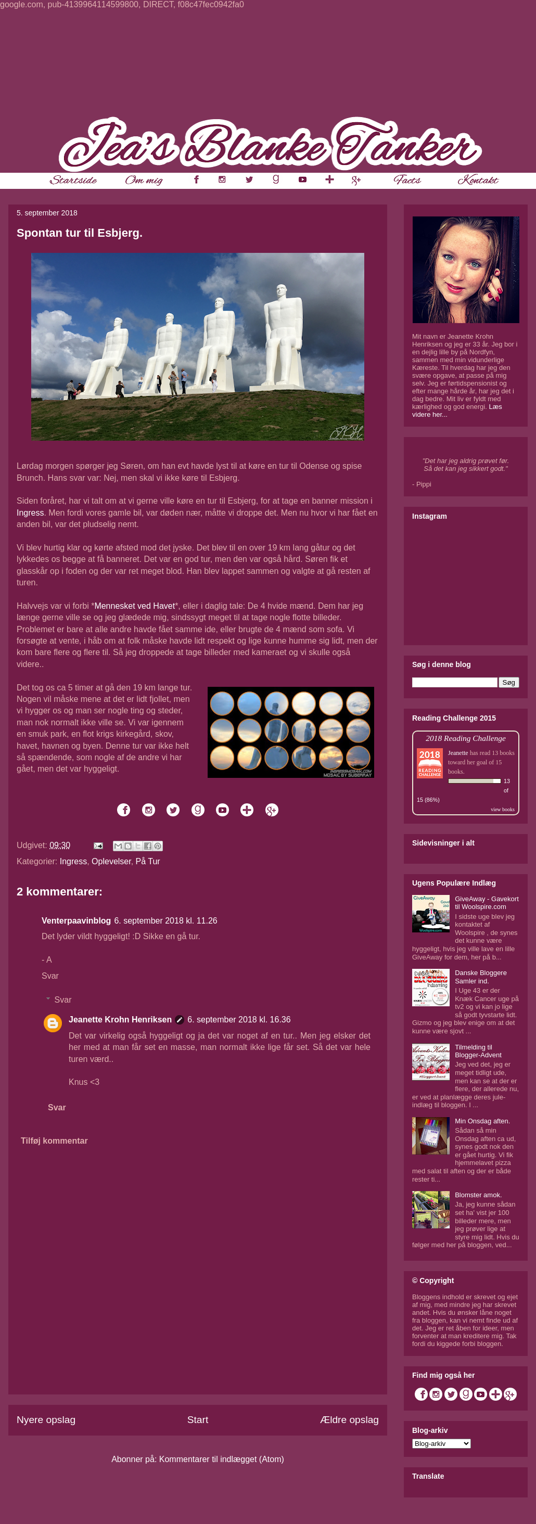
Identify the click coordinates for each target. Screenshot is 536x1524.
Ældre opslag (349, 1419)
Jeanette (458, 753)
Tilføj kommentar (54, 1140)
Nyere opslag (46, 1419)
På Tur (148, 861)
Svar (50, 975)
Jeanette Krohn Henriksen (120, 1019)
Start (198, 1419)
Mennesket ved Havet (134, 605)
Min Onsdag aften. (482, 1121)
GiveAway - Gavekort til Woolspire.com (487, 903)
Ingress (30, 512)
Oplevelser (111, 861)
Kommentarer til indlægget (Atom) (221, 1459)
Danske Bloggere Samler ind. (481, 977)
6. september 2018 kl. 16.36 (238, 1019)
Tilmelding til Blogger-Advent (478, 1051)
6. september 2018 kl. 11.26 (165, 920)
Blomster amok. (478, 1195)
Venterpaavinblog (76, 920)
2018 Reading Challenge (466, 738)
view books (503, 809)
